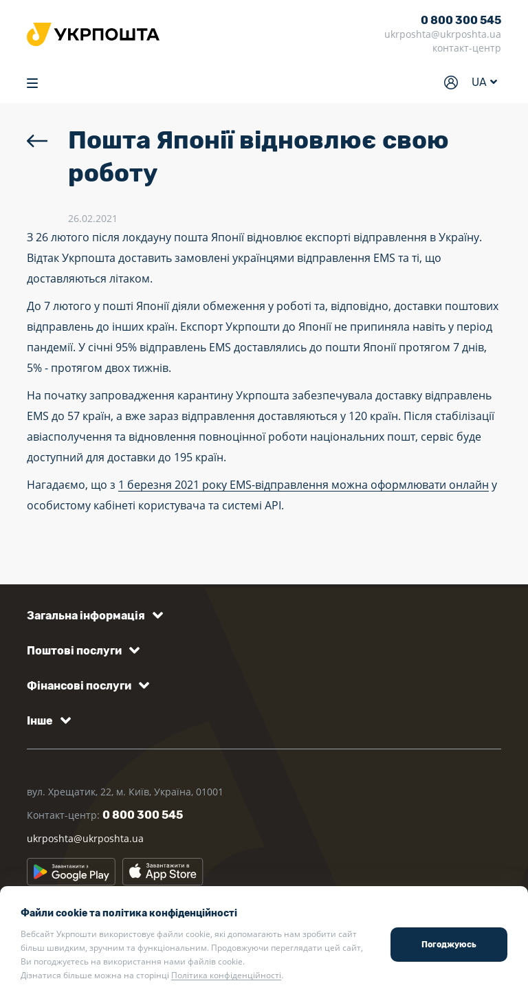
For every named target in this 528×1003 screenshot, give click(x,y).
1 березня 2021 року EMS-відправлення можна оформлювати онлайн (303, 484)
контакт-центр (466, 47)
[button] (92, 615)
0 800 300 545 (461, 20)
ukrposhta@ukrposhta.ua (442, 34)
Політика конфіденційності (226, 975)
